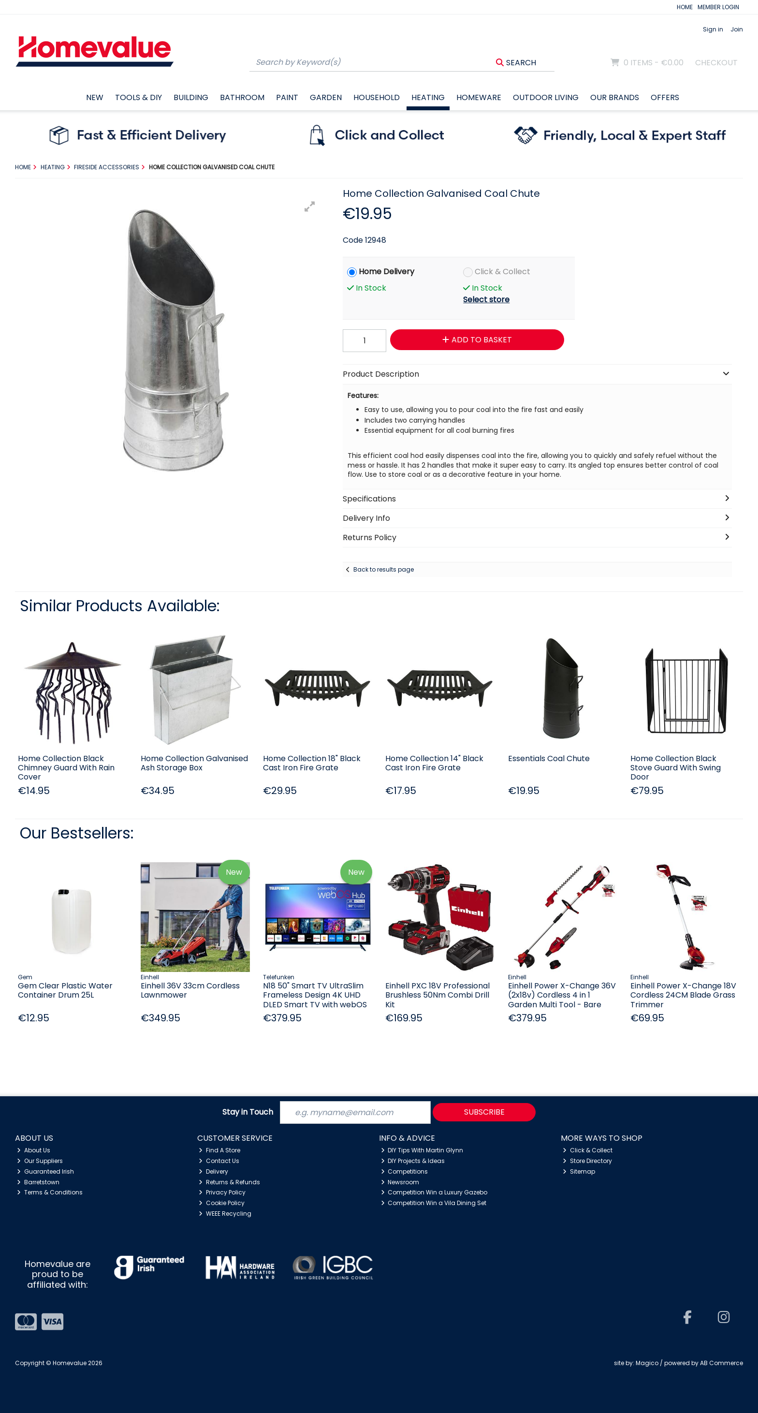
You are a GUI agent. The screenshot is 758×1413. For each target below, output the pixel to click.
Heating (428, 97)
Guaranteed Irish (45, 1171)
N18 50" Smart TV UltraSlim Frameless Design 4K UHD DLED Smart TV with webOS (315, 995)
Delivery (213, 1171)
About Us (33, 1150)
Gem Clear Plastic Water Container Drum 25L (65, 990)
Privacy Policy (222, 1192)
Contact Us (219, 1161)
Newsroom (400, 1182)
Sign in (713, 29)
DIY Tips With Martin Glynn (422, 1150)
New (94, 97)
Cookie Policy (222, 1203)
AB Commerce (721, 1363)
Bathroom (242, 97)
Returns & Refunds (229, 1182)
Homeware (478, 97)
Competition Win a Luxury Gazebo (434, 1192)
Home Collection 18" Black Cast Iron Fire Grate (312, 763)
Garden (326, 97)
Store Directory (587, 1161)
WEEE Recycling (225, 1213)
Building (191, 97)
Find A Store (219, 1150)
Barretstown (38, 1182)
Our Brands (614, 97)
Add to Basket (477, 339)
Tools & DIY (138, 97)
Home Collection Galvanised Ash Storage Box (194, 763)
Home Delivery (386, 271)
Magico (647, 1363)
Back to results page (383, 569)
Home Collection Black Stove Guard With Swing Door (675, 767)
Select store (486, 299)
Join (736, 29)
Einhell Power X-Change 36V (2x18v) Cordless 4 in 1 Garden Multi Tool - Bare (562, 995)
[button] (310, 206)
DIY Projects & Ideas (413, 1161)
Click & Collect (502, 271)
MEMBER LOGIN (718, 7)
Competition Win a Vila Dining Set (434, 1203)
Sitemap (579, 1171)
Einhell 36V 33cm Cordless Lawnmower (190, 990)
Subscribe (484, 1112)
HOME (685, 7)
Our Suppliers (40, 1161)
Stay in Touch (247, 1112)
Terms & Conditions (50, 1192)
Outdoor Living (546, 97)
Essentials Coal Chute (549, 758)
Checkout (716, 62)
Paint (287, 97)
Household (376, 97)
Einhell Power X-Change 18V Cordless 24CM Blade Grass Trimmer (683, 995)
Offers (665, 97)
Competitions (404, 1171)
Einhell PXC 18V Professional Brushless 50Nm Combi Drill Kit (437, 995)
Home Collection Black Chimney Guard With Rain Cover (66, 767)
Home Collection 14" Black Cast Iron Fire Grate (434, 763)
